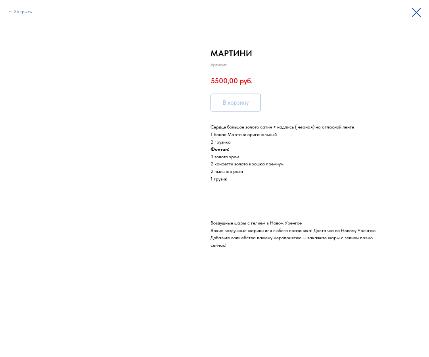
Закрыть (23, 11)
